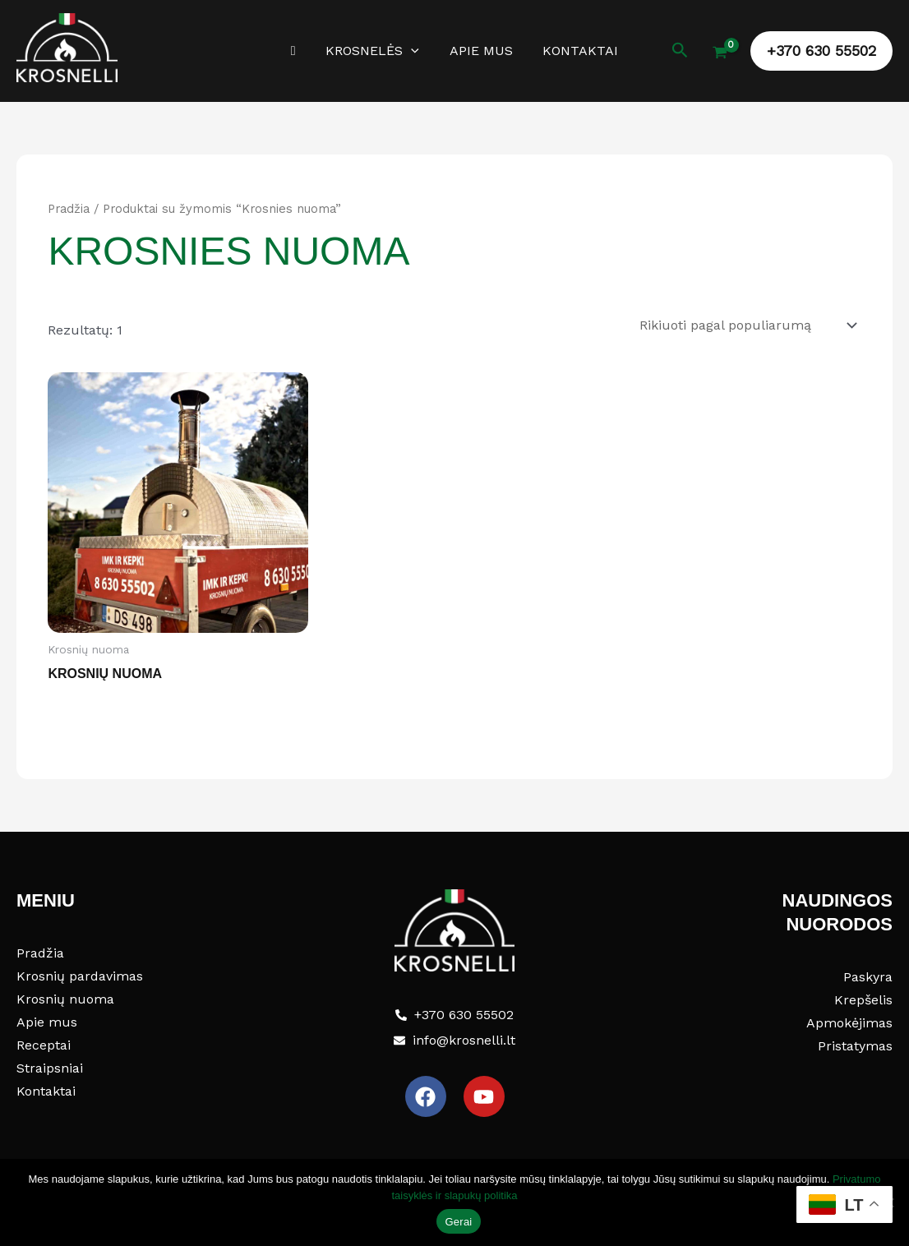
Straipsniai (49, 1066)
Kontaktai (574, 50)
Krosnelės (375, 51)
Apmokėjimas (849, 1021)
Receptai (43, 1043)
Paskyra (868, 975)
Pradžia (69, 208)
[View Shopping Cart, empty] (719, 54)
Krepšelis (863, 998)
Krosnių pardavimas (79, 974)
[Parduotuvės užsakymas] (747, 324)
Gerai (458, 1222)
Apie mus (478, 50)
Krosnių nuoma (65, 997)
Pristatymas (855, 1044)
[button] (413, 51)
